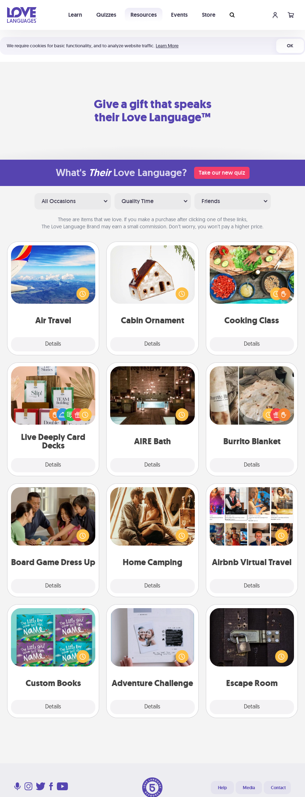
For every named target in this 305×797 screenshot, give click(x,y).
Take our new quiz (222, 172)
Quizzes (106, 14)
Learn (75, 14)
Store (208, 14)
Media (249, 788)
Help (222, 788)
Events (179, 14)
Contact (278, 788)
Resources (143, 14)
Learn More (167, 46)
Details (53, 344)
